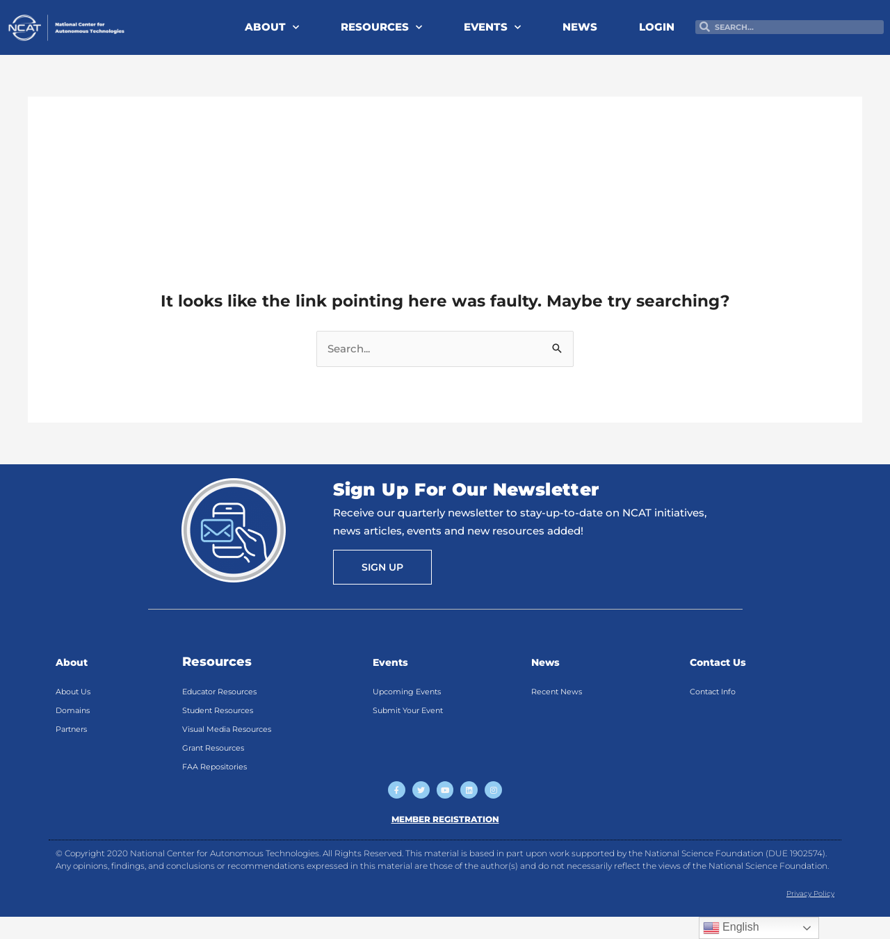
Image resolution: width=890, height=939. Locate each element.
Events (396, 661)
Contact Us (726, 661)
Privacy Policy (804, 914)
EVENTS (492, 27)
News (550, 661)
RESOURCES (381, 27)
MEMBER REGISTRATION (445, 840)
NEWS (580, 26)
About (76, 661)
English (731, 928)
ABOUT (272, 27)
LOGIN (656, 26)
